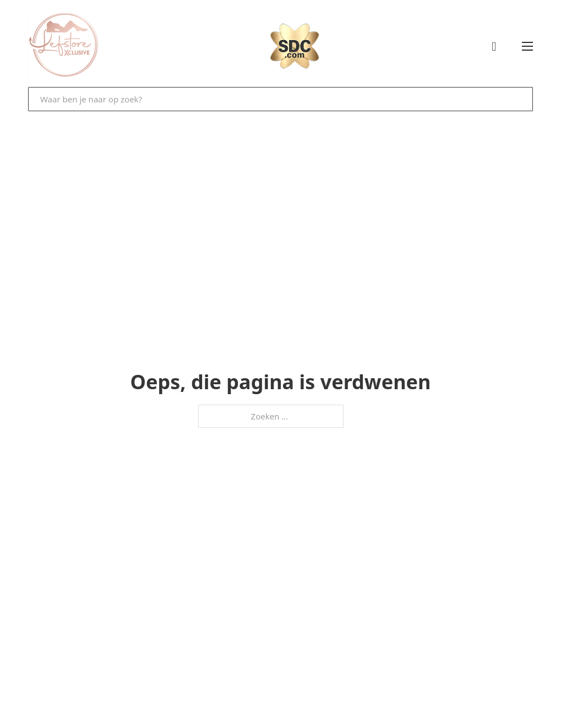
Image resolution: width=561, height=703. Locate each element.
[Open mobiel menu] (527, 46)
